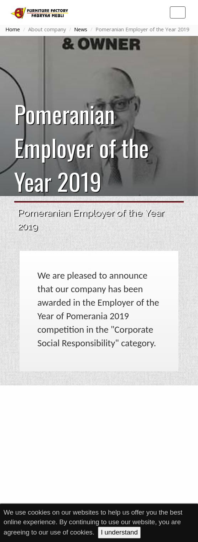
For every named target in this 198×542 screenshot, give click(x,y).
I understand (119, 532)
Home (12, 29)
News (80, 29)
